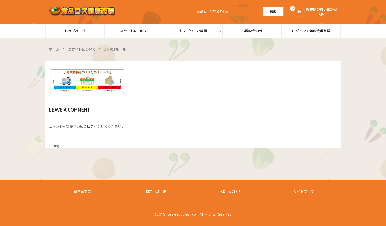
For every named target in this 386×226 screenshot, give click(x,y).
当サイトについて (82, 49)
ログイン (94, 126)
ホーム (54, 49)
